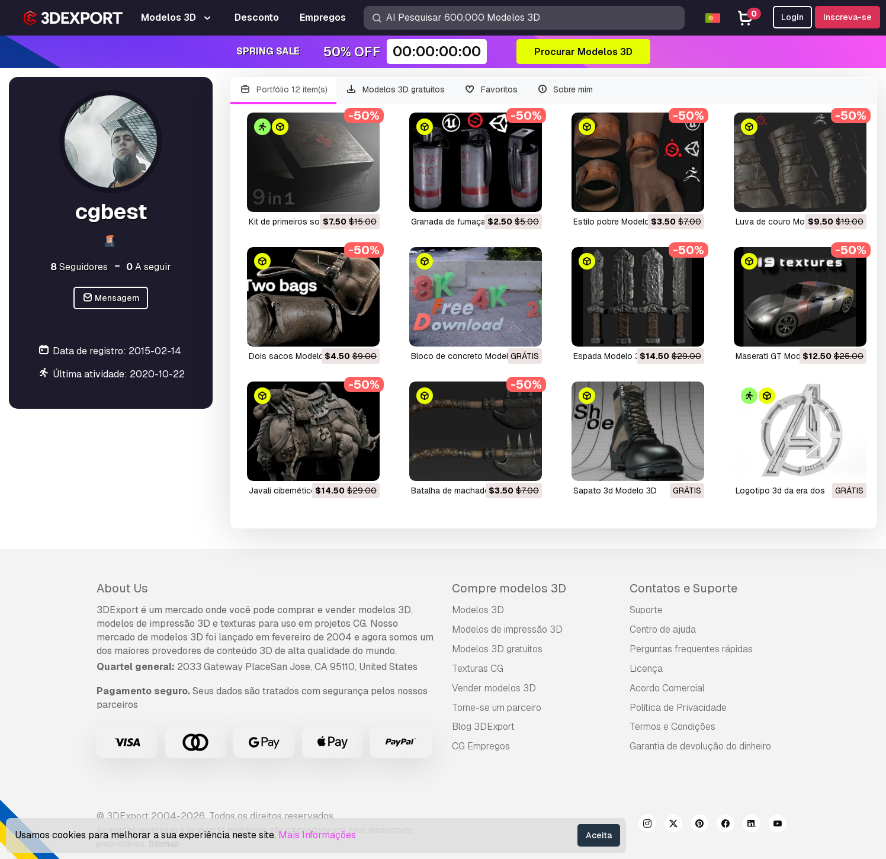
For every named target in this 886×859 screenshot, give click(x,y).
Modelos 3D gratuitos (395, 89)
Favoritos (491, 89)
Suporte (646, 610)
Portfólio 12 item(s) (283, 89)
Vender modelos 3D (494, 688)
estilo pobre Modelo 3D (618, 221)
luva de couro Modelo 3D (785, 221)
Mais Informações (317, 835)
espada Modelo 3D (609, 356)
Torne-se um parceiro (496, 707)
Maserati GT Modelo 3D (781, 356)
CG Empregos (481, 746)
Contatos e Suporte (683, 588)
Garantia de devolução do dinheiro (700, 746)
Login (792, 17)
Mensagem (111, 298)
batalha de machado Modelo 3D (472, 490)
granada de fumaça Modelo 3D (470, 221)
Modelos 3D (478, 610)
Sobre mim (565, 89)
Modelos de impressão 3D (507, 629)
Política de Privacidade (678, 707)
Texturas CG (477, 668)
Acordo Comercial (667, 688)
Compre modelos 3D (509, 588)
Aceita (599, 835)
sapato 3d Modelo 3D (615, 490)
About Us (122, 588)
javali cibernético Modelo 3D (304, 490)
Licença (646, 668)
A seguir (148, 267)
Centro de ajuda (663, 629)
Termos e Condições (672, 726)
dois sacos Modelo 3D (293, 356)
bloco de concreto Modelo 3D (469, 356)
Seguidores (79, 267)
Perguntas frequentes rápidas (691, 649)
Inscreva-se (847, 17)
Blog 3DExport (483, 726)
